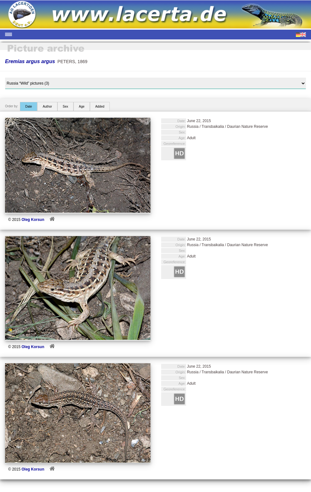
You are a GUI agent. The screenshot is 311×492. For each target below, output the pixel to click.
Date (28, 106)
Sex (65, 106)
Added (99, 106)
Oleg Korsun (32, 219)
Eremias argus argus (30, 61)
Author (47, 106)
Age (82, 106)
